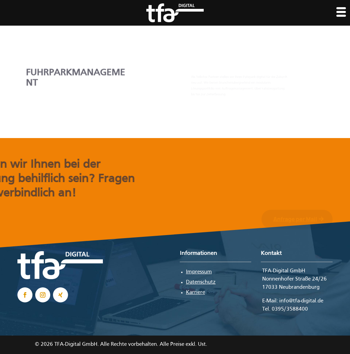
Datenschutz (201, 282)
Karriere (195, 292)
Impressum (199, 272)
